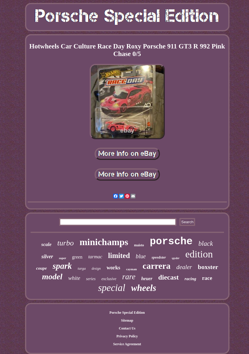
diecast (168, 277)
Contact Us (127, 328)
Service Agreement (127, 344)
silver (47, 256)
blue (141, 256)
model (52, 276)
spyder (176, 258)
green (77, 256)
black (205, 243)
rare (128, 276)
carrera (157, 266)
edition (199, 254)
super (62, 258)
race (207, 278)
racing (190, 278)
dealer (184, 267)
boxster (208, 267)
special (111, 287)
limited (119, 255)
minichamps (104, 242)
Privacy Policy (127, 336)
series (91, 279)
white (74, 278)
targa (82, 268)
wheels (143, 288)
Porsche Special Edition (127, 313)
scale (46, 244)
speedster (158, 257)
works (113, 268)
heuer (146, 278)
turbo (65, 243)
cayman (131, 269)
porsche (171, 241)
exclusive (108, 279)
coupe (41, 268)
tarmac (95, 256)
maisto (139, 245)
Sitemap (127, 320)
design (96, 268)
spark (62, 266)
